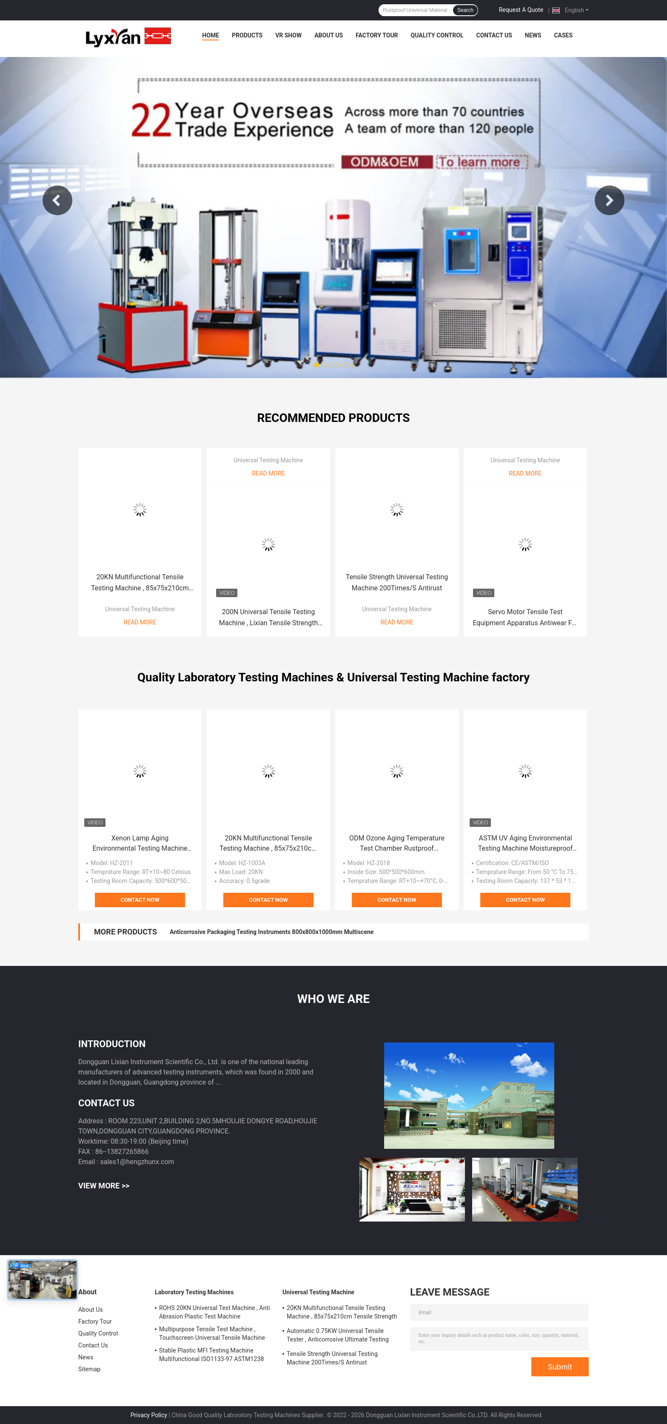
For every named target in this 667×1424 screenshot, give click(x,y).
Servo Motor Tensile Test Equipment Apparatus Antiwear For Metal (525, 618)
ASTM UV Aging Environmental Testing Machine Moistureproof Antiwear (525, 844)
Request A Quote (521, 9)
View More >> (103, 1185)
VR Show (288, 35)
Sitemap (89, 1369)
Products (247, 35)
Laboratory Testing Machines (194, 1292)
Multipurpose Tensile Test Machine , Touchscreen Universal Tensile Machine (212, 1333)
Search (465, 10)
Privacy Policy (149, 1415)
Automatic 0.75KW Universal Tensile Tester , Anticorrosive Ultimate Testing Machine (338, 1336)
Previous (57, 200)
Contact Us (494, 35)
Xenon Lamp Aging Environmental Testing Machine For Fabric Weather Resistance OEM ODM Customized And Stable (139, 844)
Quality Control (437, 35)
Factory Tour (377, 35)
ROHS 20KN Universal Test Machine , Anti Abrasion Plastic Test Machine (214, 1312)
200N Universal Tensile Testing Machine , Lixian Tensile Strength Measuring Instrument (268, 618)
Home (210, 35)
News (533, 35)
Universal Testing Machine (139, 609)
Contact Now (139, 900)
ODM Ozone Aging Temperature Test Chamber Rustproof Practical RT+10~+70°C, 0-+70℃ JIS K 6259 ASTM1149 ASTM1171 (397, 844)
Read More (140, 622)
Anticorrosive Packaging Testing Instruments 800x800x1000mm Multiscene (271, 931)
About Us (328, 35)
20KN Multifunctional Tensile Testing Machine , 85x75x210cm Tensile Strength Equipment (140, 583)
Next (609, 200)
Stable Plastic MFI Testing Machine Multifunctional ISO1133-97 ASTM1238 (211, 1354)
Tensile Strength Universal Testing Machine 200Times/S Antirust (397, 582)
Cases (563, 35)
